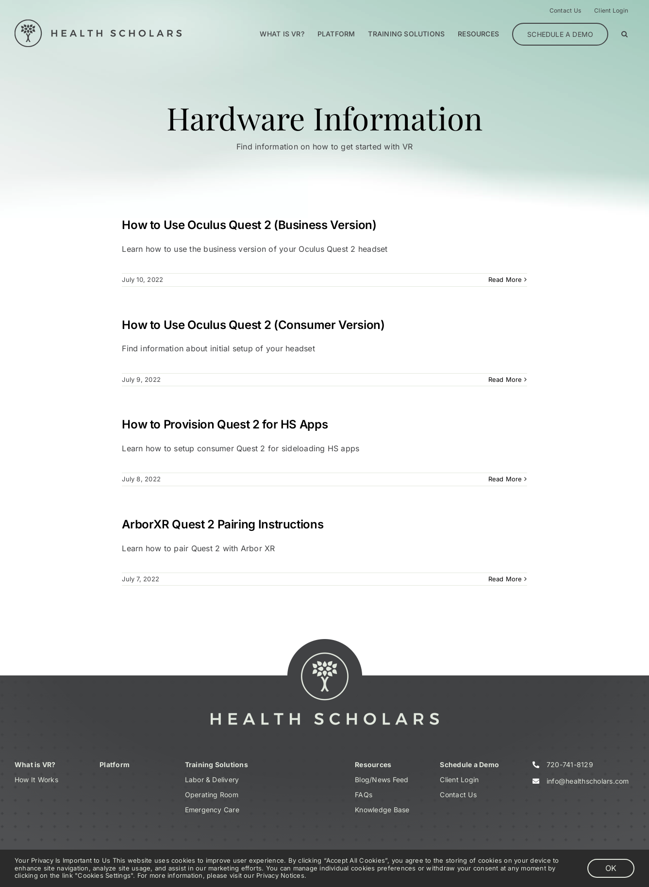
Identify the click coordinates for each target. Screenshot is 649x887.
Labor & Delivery (212, 779)
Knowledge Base (382, 809)
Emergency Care (212, 809)
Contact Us (458, 794)
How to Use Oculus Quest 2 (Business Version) (249, 225)
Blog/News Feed (381, 779)
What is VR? (35, 764)
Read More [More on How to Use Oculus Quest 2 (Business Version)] (505, 279)
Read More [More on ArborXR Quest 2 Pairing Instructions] (505, 579)
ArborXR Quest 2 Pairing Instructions (222, 524)
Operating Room (211, 794)
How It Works (36, 779)
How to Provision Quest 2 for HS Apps (225, 424)
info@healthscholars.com (588, 781)
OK (610, 868)
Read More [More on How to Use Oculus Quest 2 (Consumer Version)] (505, 379)
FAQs (363, 794)
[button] (624, 34)
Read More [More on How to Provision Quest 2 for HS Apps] (505, 479)
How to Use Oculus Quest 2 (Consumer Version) (253, 325)
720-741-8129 (570, 764)
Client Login (459, 779)
